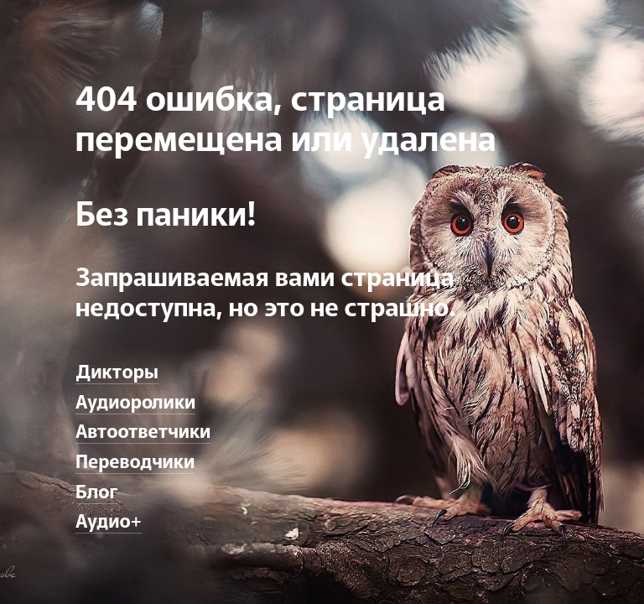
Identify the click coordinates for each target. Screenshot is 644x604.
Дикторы (116, 370)
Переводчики (135, 459)
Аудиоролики (135, 400)
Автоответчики (142, 429)
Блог (96, 489)
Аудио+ (108, 519)
